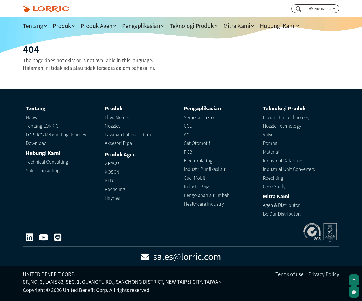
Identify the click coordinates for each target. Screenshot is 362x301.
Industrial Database (282, 160)
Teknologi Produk (192, 25)
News (31, 117)
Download (36, 142)
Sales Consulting (43, 170)
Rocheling (115, 189)
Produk (62, 25)
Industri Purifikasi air (204, 168)
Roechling (273, 177)
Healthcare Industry (204, 203)
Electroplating (198, 160)
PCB (188, 151)
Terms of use (289, 274)
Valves (269, 134)
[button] (298, 8)
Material (271, 151)
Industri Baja (197, 186)
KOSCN (112, 171)
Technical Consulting (47, 161)
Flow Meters (117, 117)
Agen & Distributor (281, 204)
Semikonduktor (199, 117)
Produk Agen (97, 25)
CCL (188, 125)
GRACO (112, 163)
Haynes (112, 197)
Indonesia (320, 8)
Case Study (274, 186)
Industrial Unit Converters (289, 168)
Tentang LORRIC (42, 125)
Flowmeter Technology (286, 117)
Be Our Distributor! (282, 213)
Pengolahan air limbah (207, 195)
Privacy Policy (323, 274)
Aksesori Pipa (118, 142)
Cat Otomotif (197, 142)
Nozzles (112, 125)
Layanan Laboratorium (128, 134)
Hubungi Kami (278, 25)
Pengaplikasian (141, 25)
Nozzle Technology (282, 125)
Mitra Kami (236, 25)
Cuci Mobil (194, 177)
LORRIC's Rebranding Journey (56, 134)
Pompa (270, 142)
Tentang (33, 25)
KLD (109, 180)
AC (186, 134)
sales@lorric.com (181, 256)
